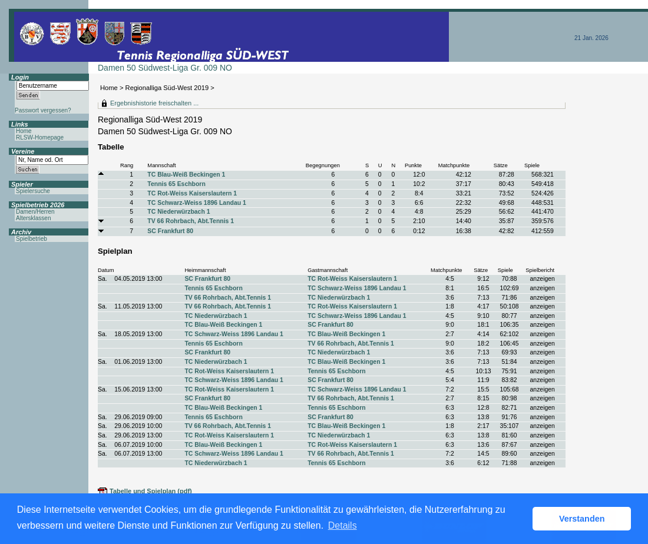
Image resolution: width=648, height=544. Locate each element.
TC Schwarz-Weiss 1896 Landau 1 (196, 203)
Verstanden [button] (582, 518)
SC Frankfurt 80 (170, 231)
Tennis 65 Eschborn (176, 184)
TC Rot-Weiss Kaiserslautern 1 (192, 193)
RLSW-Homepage (40, 137)
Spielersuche (33, 191)
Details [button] (342, 525)
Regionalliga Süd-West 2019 (167, 87)
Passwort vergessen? (43, 110)
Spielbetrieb (31, 238)
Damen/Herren (35, 211)
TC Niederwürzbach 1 (178, 211)
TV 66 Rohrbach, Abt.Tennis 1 (190, 221)
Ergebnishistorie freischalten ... (154, 103)
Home (109, 87)
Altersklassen (33, 218)
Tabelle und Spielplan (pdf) (151, 491)
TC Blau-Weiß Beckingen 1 (186, 174)
